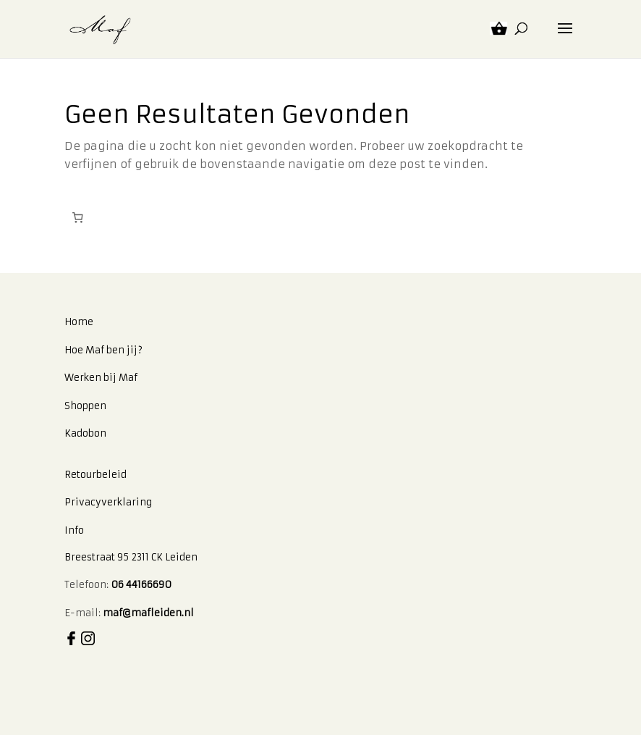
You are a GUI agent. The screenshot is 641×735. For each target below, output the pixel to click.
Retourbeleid (95, 475)
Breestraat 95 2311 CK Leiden (131, 557)
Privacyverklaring (108, 502)
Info (74, 530)
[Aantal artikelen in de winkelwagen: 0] (78, 218)
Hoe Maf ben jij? (103, 350)
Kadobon (85, 433)
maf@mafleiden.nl (148, 613)
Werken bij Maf (100, 377)
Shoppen (85, 406)
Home (78, 322)
